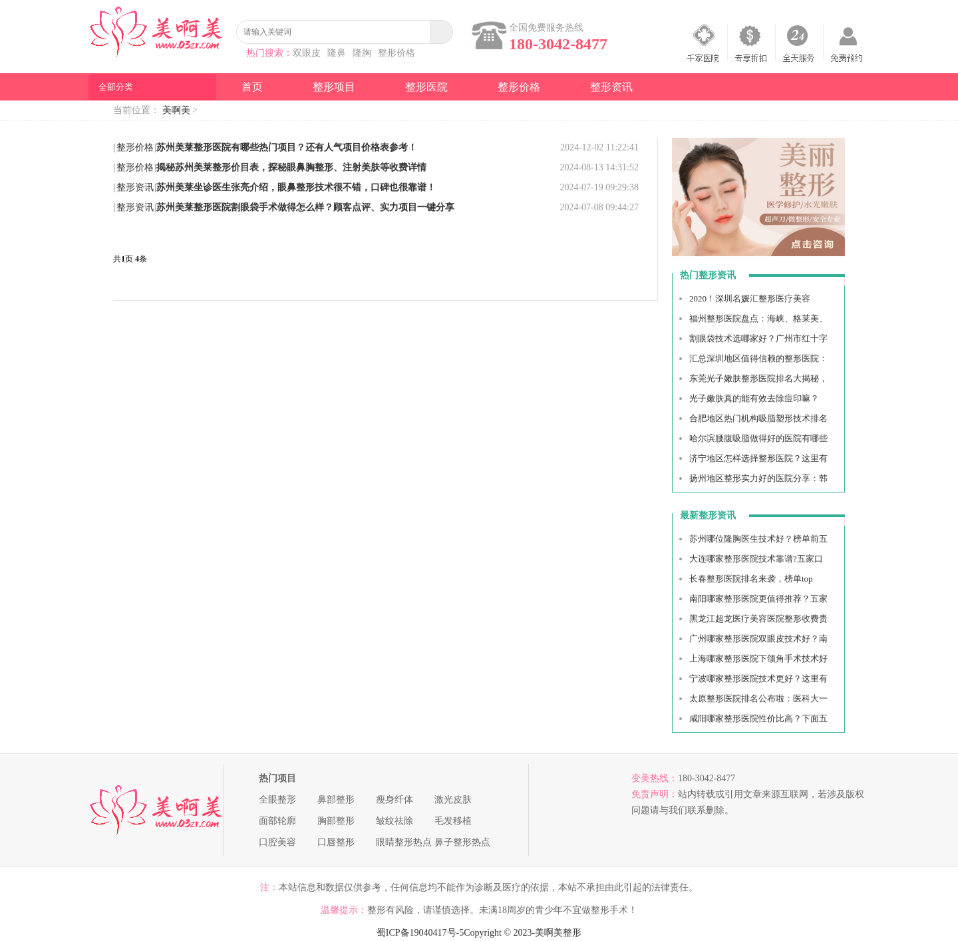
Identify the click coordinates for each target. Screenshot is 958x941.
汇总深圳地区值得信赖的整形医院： (758, 358)
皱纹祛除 (394, 821)
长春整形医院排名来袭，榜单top (751, 579)
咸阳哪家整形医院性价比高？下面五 (758, 718)
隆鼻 (336, 53)
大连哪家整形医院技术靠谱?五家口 (756, 559)
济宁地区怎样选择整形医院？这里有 (758, 458)
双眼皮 (307, 53)
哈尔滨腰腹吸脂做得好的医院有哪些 (758, 438)
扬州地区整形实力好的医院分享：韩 (758, 478)
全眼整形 (277, 800)
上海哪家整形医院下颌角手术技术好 (758, 658)
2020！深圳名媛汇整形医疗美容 (749, 298)
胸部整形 (336, 821)
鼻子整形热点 (462, 842)
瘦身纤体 (394, 800)
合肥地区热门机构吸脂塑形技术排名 (758, 418)
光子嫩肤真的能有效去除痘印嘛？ (754, 398)
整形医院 (426, 87)
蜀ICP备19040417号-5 (420, 933)
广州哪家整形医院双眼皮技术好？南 (758, 639)
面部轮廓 (277, 821)
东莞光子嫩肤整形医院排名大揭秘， (758, 378)
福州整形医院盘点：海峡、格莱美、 (758, 318)
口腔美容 (277, 842)
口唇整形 (336, 842)
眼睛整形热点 (404, 842)
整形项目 (334, 87)
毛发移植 (453, 821)
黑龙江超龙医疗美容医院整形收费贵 (758, 619)
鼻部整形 (336, 800)
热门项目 (277, 778)
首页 (252, 87)
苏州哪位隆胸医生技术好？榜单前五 (758, 539)
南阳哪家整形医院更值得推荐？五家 (758, 599)
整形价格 (396, 53)
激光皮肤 (453, 800)
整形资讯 (611, 87)
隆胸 (362, 53)
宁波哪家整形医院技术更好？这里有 (758, 678)
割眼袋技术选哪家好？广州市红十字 (758, 338)
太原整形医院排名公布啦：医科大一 (758, 698)
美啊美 (176, 110)
